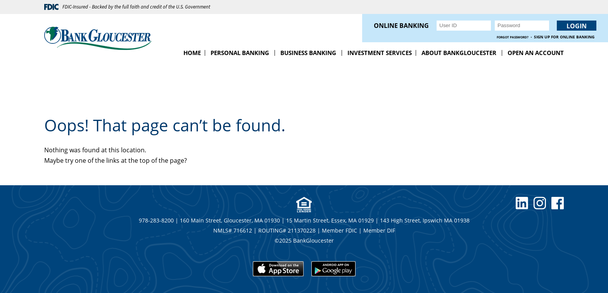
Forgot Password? (513, 37)
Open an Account (536, 53)
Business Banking (308, 53)
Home (192, 53)
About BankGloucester (458, 53)
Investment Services (379, 53)
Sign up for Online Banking (564, 37)
